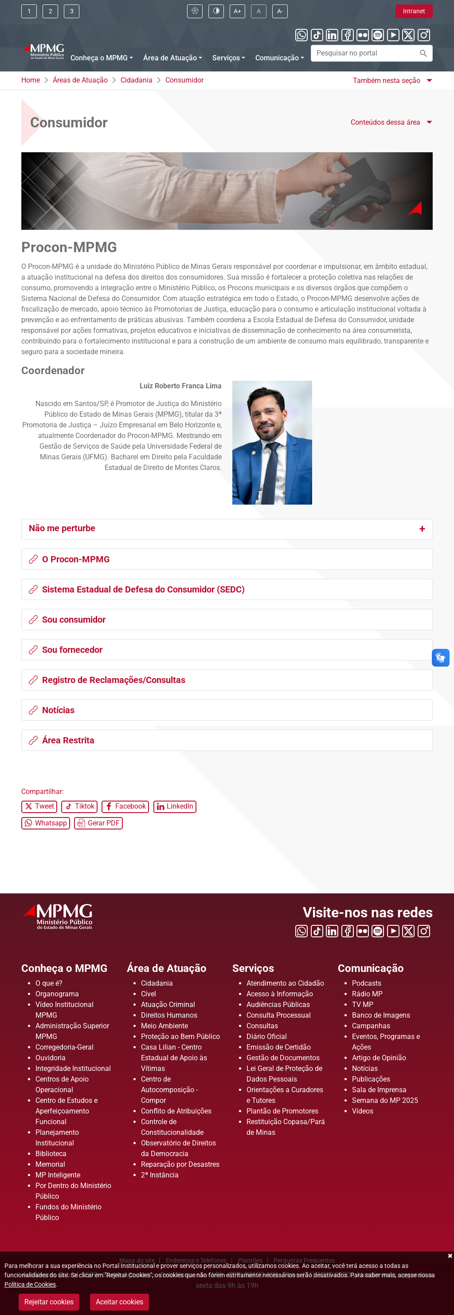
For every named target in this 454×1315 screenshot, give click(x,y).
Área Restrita (61, 740)
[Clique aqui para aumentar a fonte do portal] (237, 11)
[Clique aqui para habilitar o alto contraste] (216, 11)
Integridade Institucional (73, 1068)
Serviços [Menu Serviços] (226, 58)
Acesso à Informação (280, 994)
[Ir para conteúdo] (29, 11)
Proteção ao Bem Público (180, 1036)
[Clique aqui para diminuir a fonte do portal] (280, 11)
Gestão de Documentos (283, 1058)
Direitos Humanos (169, 1015)
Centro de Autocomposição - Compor (169, 1090)
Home (30, 80)
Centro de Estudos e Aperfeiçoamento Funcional (66, 1111)
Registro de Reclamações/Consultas (107, 680)
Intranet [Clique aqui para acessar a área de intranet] (414, 11)
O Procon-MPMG (69, 559)
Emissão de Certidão (279, 1047)
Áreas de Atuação (80, 80)
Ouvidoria (50, 1058)
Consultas (262, 1026)
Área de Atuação (167, 968)
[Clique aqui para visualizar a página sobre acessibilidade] (195, 11)
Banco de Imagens (381, 1015)
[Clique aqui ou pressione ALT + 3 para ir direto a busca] (71, 11)
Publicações (371, 1079)
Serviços (253, 968)
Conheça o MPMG (64, 968)
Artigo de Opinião (379, 1058)
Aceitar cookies (119, 1302)
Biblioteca (51, 1153)
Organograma (57, 994)
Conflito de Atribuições (176, 1111)
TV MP (362, 1004)
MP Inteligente (57, 1175)
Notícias (51, 710)
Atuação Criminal (168, 1004)
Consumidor (184, 80)
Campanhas (371, 1026)
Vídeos (362, 1111)
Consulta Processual (279, 1015)
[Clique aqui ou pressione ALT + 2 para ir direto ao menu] (50, 11)
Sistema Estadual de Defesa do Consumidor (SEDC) (137, 589)
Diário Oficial (267, 1036)
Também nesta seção (387, 80)
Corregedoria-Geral (64, 1047)
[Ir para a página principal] (42, 50)
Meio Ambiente (164, 1026)
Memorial (50, 1164)
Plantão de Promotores (282, 1111)
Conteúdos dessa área (386, 122)
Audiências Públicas (278, 1004)
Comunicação (371, 968)
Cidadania (137, 80)
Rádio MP (367, 994)
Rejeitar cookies (49, 1302)
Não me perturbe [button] (62, 528)
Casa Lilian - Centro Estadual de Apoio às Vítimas (174, 1058)
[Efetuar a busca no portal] (423, 53)
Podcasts (366, 983)
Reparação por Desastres (180, 1164)
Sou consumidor (67, 619)
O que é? (49, 983)
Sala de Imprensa (379, 1090)
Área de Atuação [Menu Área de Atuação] (170, 58)
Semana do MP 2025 (385, 1100)
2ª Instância (160, 1175)
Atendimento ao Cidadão (285, 983)
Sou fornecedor (65, 649)
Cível (148, 994)
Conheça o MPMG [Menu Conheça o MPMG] (99, 58)
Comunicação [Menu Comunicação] (277, 58)
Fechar (449, 1256)
